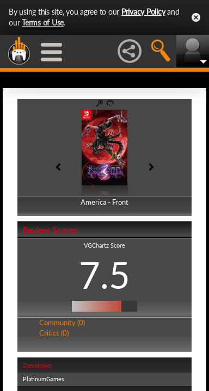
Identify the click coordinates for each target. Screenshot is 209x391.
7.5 (104, 275)
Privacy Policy (143, 11)
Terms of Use (43, 22)
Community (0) (62, 322)
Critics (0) (54, 333)
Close (196, 17)
